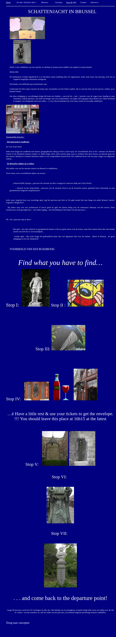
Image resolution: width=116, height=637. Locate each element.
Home (8, 2)
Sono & (69, 2)
